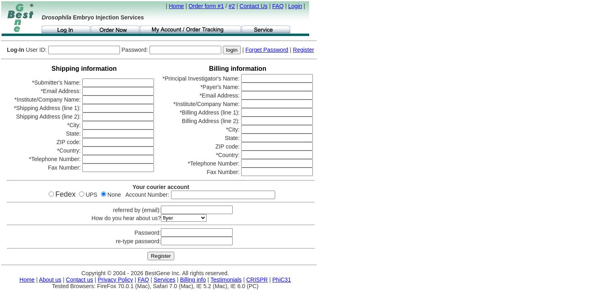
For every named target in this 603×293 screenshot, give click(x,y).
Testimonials (226, 279)
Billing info (193, 279)
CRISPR (257, 279)
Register (303, 50)
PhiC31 (281, 279)
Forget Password (267, 50)
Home (176, 6)
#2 (232, 6)
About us (50, 279)
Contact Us (253, 6)
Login (295, 6)
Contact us (79, 279)
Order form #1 (206, 6)
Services (164, 279)
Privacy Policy (115, 279)
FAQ (278, 6)
